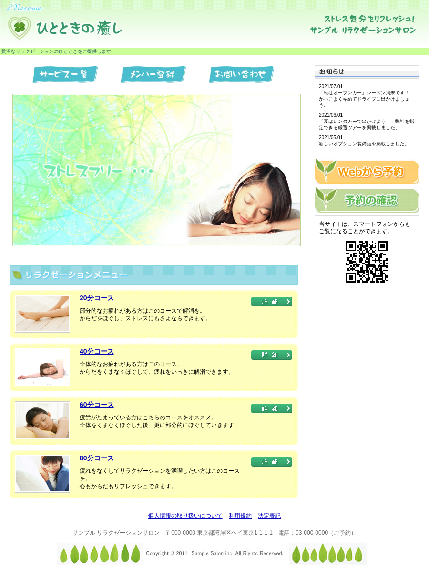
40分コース (97, 351)
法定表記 (269, 515)
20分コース (97, 298)
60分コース (97, 404)
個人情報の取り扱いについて (185, 515)
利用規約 (240, 515)
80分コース (97, 458)
